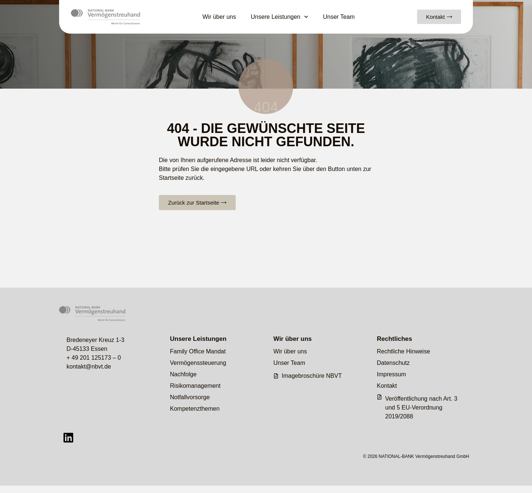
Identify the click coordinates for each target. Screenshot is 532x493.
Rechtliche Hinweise (403, 351)
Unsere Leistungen (279, 17)
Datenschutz (393, 363)
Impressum (391, 374)
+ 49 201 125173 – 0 (93, 358)
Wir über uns (219, 17)
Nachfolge (183, 374)
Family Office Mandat (198, 351)
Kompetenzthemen (194, 408)
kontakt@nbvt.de (88, 366)
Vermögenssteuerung (198, 363)
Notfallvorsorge (190, 397)
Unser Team (339, 17)
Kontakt (387, 386)
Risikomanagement (195, 386)
